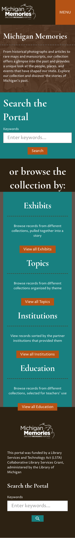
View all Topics (37, 301)
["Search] (38, 518)
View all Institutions (37, 354)
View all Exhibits (37, 249)
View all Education (37, 406)
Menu (65, 12)
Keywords (11, 129)
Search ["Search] (37, 150)
